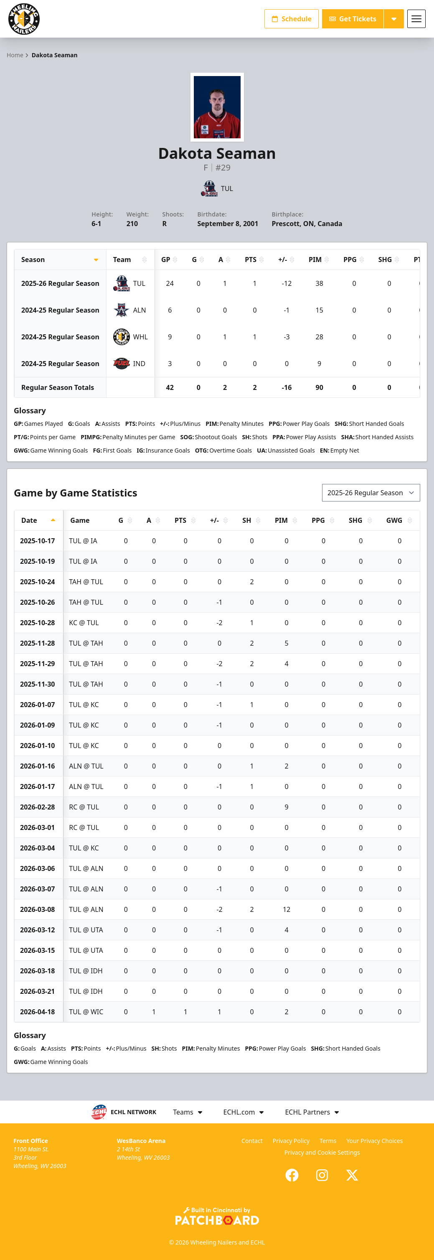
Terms (328, 1141)
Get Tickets (352, 18)
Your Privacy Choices (374, 1141)
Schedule (292, 18)
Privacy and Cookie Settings (322, 1152)
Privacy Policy (291, 1141)
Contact (252, 1141)
